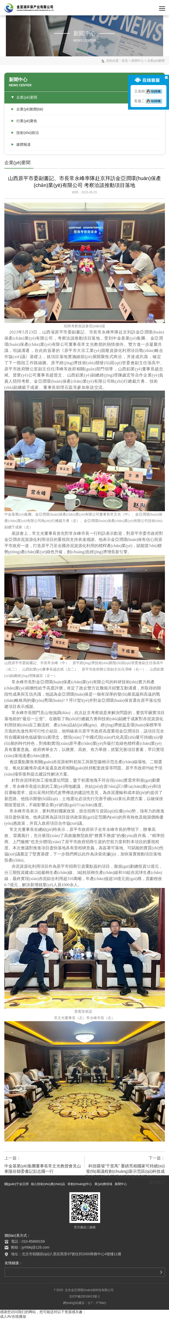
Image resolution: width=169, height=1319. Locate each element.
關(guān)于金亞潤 (16, 1184)
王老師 (148, 91)
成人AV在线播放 (13, 1316)
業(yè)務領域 (103, 1184)
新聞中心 (137, 60)
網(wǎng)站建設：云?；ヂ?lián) (84, 1303)
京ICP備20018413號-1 (84, 1296)
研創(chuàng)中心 (80, 1184)
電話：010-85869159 (28, 1241)
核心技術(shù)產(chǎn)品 (48, 1184)
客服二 (148, 101)
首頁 (125, 60)
